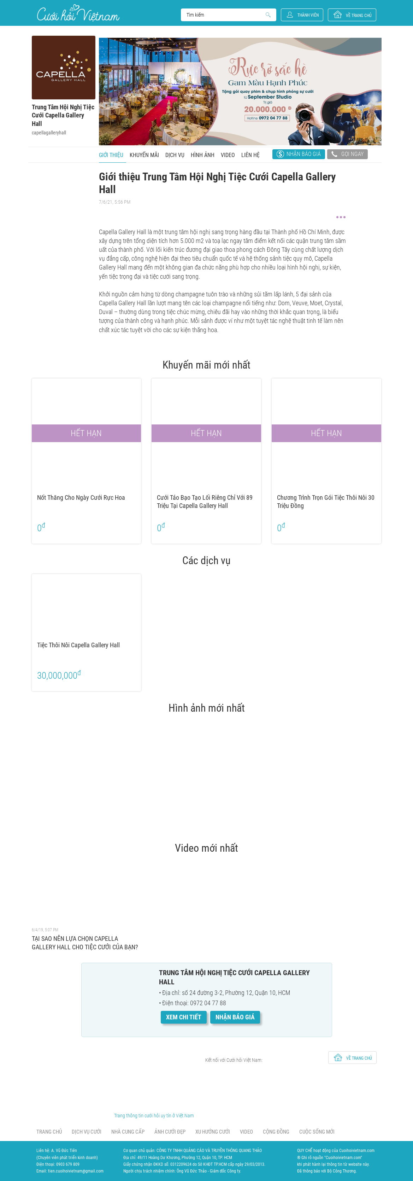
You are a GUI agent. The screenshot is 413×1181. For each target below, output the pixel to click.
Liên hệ (250, 155)
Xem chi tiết (183, 1017)
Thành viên (308, 15)
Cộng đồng (276, 1132)
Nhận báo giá (304, 154)
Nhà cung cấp (127, 1132)
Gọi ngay (347, 155)
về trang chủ (359, 15)
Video (228, 155)
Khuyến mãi (144, 155)
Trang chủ (49, 1132)
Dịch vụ (174, 155)
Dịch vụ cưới (86, 1132)
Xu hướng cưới (212, 1132)
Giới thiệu (111, 155)
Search (225, 15)
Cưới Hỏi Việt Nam (78, 13)
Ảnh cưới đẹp (169, 1132)
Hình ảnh (202, 155)
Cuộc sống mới (317, 1132)
